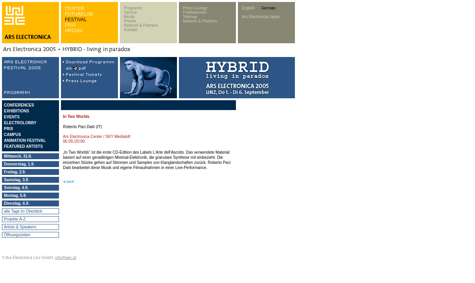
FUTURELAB (79, 14)
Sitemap (190, 17)
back (68, 182)
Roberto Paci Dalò (79, 127)
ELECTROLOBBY (20, 123)
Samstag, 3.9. (16, 180)
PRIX (70, 25)
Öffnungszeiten (17, 235)
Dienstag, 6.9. (16, 203)
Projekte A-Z (15, 219)
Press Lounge (195, 8)
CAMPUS (12, 134)
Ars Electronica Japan (261, 17)
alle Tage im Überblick (23, 211)
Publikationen (194, 12)
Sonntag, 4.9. (16, 188)
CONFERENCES (19, 105)
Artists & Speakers (20, 227)
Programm (133, 8)
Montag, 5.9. (15, 195)
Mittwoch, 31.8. (18, 156)
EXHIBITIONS (16, 111)
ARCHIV (74, 30)
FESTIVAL (76, 19)
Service (130, 12)
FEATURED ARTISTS (23, 146)
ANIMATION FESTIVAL (25, 140)
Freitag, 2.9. (15, 172)
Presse (130, 21)
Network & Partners (141, 25)
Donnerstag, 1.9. (19, 164)
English (248, 8)
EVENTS (12, 117)
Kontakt (130, 30)
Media (129, 17)
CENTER (74, 8)
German (268, 8)
